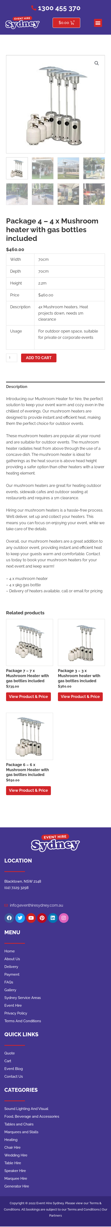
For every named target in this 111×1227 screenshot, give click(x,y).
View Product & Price (28, 696)
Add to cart (39, 358)
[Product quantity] (11, 358)
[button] (98, 23)
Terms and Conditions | (84, 1209)
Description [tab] (16, 386)
